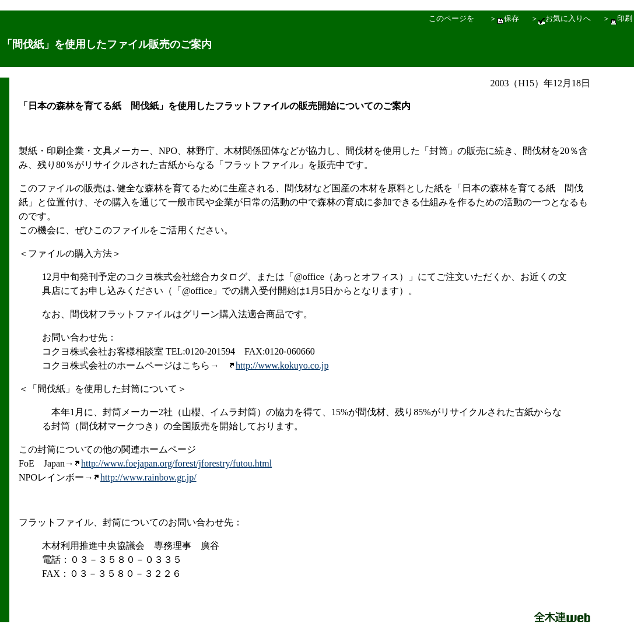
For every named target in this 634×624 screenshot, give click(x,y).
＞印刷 (617, 18)
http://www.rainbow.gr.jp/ (148, 477)
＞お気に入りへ (561, 18)
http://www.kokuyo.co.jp (278, 365)
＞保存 (504, 18)
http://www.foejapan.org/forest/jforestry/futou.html (173, 463)
